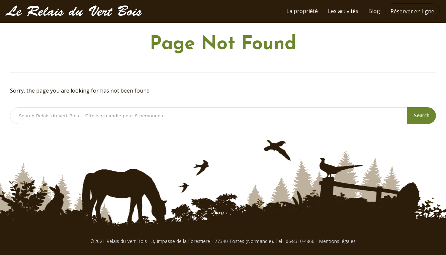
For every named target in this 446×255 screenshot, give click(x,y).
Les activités (343, 11)
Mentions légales (337, 241)
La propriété (302, 11)
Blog (374, 11)
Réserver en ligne (412, 11)
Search (421, 115)
